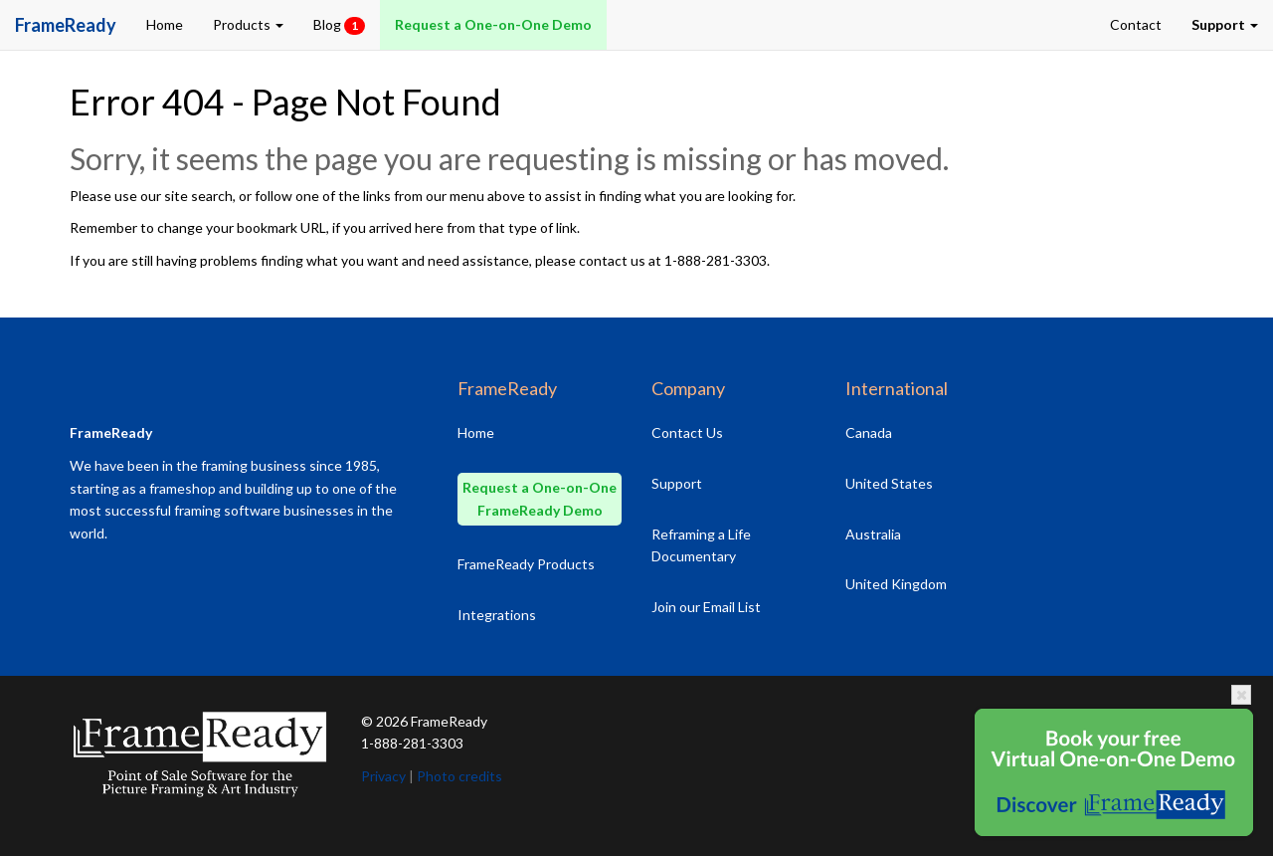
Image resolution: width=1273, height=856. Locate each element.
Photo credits (459, 775)
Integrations (496, 614)
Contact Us (687, 432)
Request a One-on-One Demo (493, 24)
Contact (1136, 24)
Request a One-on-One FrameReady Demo (539, 499)
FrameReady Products (526, 563)
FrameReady (449, 721)
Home (164, 24)
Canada (868, 432)
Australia (873, 534)
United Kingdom (896, 583)
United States (889, 483)
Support (676, 483)
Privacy (383, 775)
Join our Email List (706, 606)
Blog (339, 25)
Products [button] (248, 24)
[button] (1225, 25)
